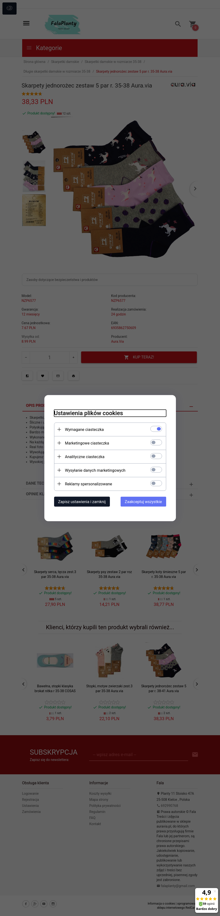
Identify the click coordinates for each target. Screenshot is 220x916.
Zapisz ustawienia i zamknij (82, 501)
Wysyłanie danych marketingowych (95, 470)
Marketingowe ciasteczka (87, 443)
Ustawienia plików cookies (88, 413)
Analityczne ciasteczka (85, 456)
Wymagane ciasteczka (84, 429)
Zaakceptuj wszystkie (143, 501)
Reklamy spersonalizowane (88, 483)
